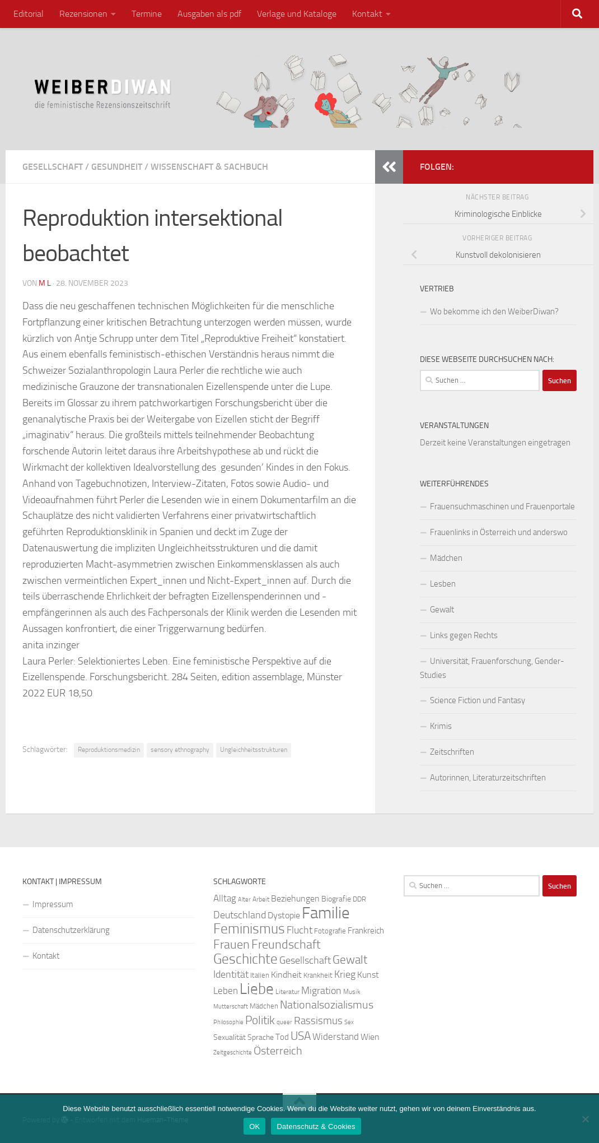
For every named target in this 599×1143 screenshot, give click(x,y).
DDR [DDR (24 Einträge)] (359, 899)
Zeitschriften (452, 752)
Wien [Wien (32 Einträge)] (370, 1037)
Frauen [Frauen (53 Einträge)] (231, 944)
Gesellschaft (52, 166)
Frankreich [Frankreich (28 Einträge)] (366, 931)
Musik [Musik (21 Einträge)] (352, 992)
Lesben (443, 584)
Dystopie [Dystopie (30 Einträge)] (284, 915)
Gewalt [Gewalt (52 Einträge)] (350, 959)
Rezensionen (83, 13)
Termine (147, 13)
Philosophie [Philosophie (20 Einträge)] (228, 1022)
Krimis (441, 726)
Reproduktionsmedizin (109, 750)
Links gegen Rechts (464, 635)
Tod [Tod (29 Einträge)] (282, 1037)
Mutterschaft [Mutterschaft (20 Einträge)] (230, 1006)
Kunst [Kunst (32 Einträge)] (368, 974)
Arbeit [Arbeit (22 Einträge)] (260, 899)
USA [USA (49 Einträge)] (301, 1036)
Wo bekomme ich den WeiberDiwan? (494, 311)
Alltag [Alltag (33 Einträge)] (224, 898)
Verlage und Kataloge (296, 13)
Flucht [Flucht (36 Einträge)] (299, 930)
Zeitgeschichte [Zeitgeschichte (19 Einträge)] (232, 1052)
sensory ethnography (180, 750)
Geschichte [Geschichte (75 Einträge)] (245, 959)
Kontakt (367, 13)
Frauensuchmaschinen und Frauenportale (502, 506)
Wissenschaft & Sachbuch (209, 166)
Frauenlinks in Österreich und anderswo (499, 532)
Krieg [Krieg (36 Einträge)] (344, 975)
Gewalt (442, 610)
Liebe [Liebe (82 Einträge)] (257, 989)
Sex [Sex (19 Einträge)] (349, 1022)
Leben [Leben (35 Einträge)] (225, 990)
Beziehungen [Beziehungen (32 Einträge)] (295, 898)
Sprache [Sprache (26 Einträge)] (260, 1037)
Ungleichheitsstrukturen (253, 750)
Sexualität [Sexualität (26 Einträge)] (229, 1037)
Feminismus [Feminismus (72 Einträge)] (249, 929)
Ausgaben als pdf (209, 13)
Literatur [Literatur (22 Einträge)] (287, 992)
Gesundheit (116, 166)
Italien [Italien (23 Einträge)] (259, 975)
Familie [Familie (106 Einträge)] (326, 913)
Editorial (28, 13)
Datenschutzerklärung (71, 930)
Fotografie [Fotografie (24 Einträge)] (330, 931)
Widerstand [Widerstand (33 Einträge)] (335, 1037)
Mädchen (446, 558)
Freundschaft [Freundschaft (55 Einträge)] (286, 944)
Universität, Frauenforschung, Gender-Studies (492, 668)
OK (254, 1126)
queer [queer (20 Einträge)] (284, 1022)
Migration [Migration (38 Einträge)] (321, 990)
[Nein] (585, 1119)
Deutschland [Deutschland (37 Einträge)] (239, 915)
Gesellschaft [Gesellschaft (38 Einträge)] (305, 960)
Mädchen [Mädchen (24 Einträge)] (264, 1006)
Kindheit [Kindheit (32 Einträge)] (286, 974)
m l (45, 283)
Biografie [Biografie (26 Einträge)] (336, 899)
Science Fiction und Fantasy (477, 700)
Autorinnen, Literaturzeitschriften (488, 778)
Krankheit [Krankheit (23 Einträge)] (318, 975)
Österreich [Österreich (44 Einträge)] (278, 1050)
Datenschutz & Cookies (316, 1126)
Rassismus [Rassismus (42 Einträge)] (318, 1020)
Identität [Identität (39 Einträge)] (231, 974)
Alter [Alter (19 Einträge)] (244, 899)
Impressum (52, 904)
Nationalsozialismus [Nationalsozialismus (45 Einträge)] (326, 1004)
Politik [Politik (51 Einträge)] (260, 1020)
